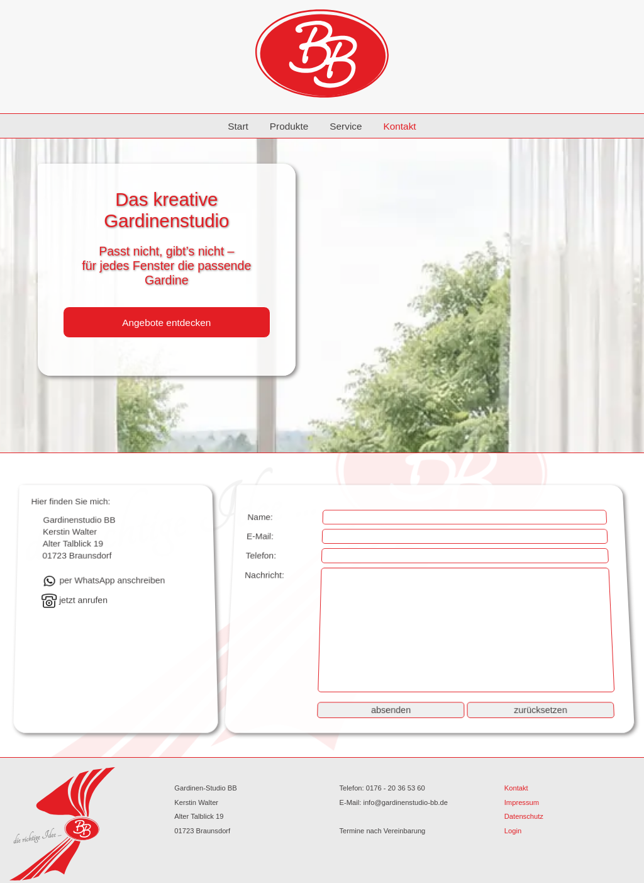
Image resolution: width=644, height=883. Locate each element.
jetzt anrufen (75, 600)
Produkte (289, 126)
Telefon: (260, 556)
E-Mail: (259, 536)
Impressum (521, 802)
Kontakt (399, 126)
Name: (260, 517)
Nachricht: (264, 575)
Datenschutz (523, 816)
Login (512, 831)
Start (238, 126)
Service (346, 126)
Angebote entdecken (166, 322)
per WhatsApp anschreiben (103, 580)
